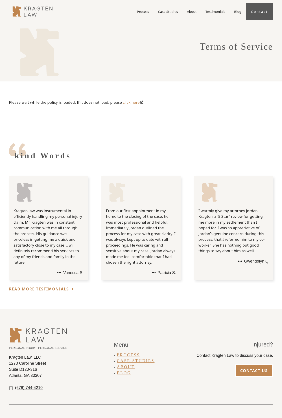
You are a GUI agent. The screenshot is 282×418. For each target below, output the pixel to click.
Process (143, 11)
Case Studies (168, 11)
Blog (237, 11)
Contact (259, 11)
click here (131, 102)
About (192, 11)
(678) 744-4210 (29, 387)
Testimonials (215, 11)
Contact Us (254, 370)
